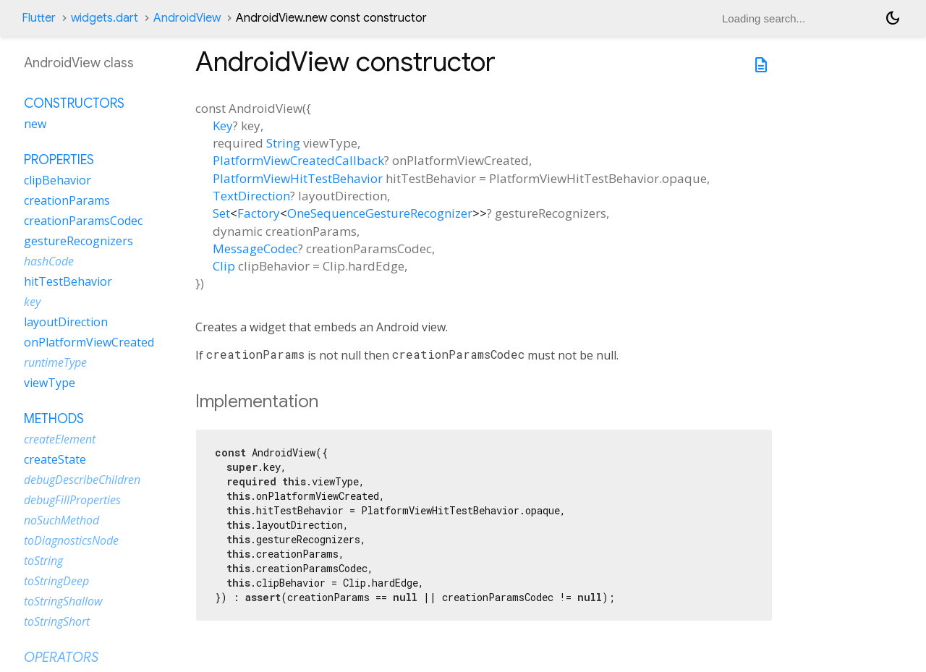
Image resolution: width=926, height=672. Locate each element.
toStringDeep (56, 581)
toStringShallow (63, 601)
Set (221, 213)
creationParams (67, 200)
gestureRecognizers (78, 241)
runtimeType (55, 362)
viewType (49, 383)
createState (55, 459)
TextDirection (251, 195)
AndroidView (187, 18)
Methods (54, 419)
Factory (258, 213)
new (35, 124)
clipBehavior (57, 180)
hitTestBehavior (68, 281)
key (32, 302)
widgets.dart (104, 18)
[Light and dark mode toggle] (892, 18)
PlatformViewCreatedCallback (298, 160)
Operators (61, 657)
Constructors (74, 103)
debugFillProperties (72, 500)
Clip (224, 266)
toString (43, 561)
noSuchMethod (61, 520)
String (283, 143)
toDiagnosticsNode (71, 540)
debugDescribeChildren (82, 480)
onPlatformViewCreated (89, 342)
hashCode (49, 261)
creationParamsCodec (83, 221)
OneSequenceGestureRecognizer (379, 213)
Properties (59, 160)
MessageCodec (255, 248)
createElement (59, 439)
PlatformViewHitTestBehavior (298, 178)
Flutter (39, 18)
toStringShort (57, 621)
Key (223, 125)
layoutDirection (66, 322)
